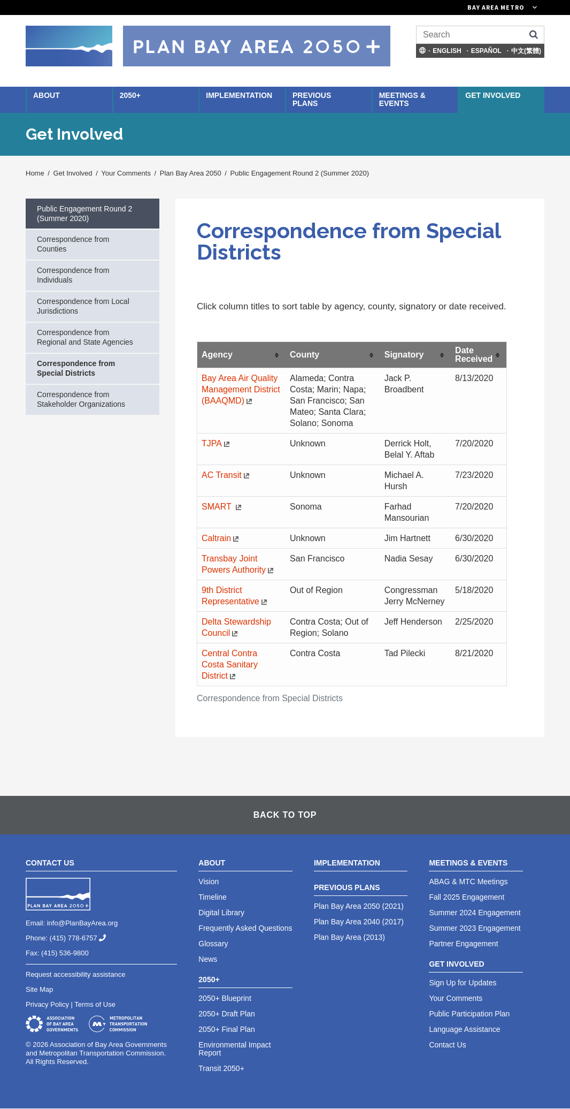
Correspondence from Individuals (73, 275)
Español (486, 51)
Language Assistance (464, 1029)
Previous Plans (311, 99)
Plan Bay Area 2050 (190, 173)
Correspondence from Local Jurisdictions (83, 306)
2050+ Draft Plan (226, 1013)
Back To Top (285, 814)
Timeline (212, 897)
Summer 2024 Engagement (474, 912)
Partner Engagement (463, 943)
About (46, 95)
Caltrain (221, 538)
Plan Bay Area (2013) (349, 937)
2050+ (130, 95)
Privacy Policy (47, 1004)
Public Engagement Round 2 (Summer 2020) (299, 173)
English (447, 51)
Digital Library (221, 912)
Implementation (239, 95)
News (207, 959)
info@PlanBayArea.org (82, 923)
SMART (223, 506)
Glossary (213, 943)
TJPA (217, 443)
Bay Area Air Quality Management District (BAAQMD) (241, 389)
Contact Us (447, 1044)
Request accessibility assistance (75, 974)
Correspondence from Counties (73, 244)
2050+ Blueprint (224, 998)
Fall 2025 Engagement (466, 897)
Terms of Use (94, 1004)
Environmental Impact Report (234, 1048)
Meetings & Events (402, 99)
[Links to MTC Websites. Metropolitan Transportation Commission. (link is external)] (442, 7)
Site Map (39, 989)
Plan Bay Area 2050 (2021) (359, 906)
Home (35, 173)
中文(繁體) (526, 51)
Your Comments (126, 173)
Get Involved (492, 95)
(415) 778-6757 (82, 938)
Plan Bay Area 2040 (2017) (359, 921)
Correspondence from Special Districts (76, 368)
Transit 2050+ (221, 1068)
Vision (208, 881)
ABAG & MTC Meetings (468, 881)
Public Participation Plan (469, 1013)
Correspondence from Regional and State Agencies (85, 337)
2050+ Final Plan (226, 1029)
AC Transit (227, 475)
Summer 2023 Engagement (474, 928)
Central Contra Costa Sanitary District (230, 664)
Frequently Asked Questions (245, 928)
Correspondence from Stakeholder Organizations (81, 399)
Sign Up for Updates (462, 982)
